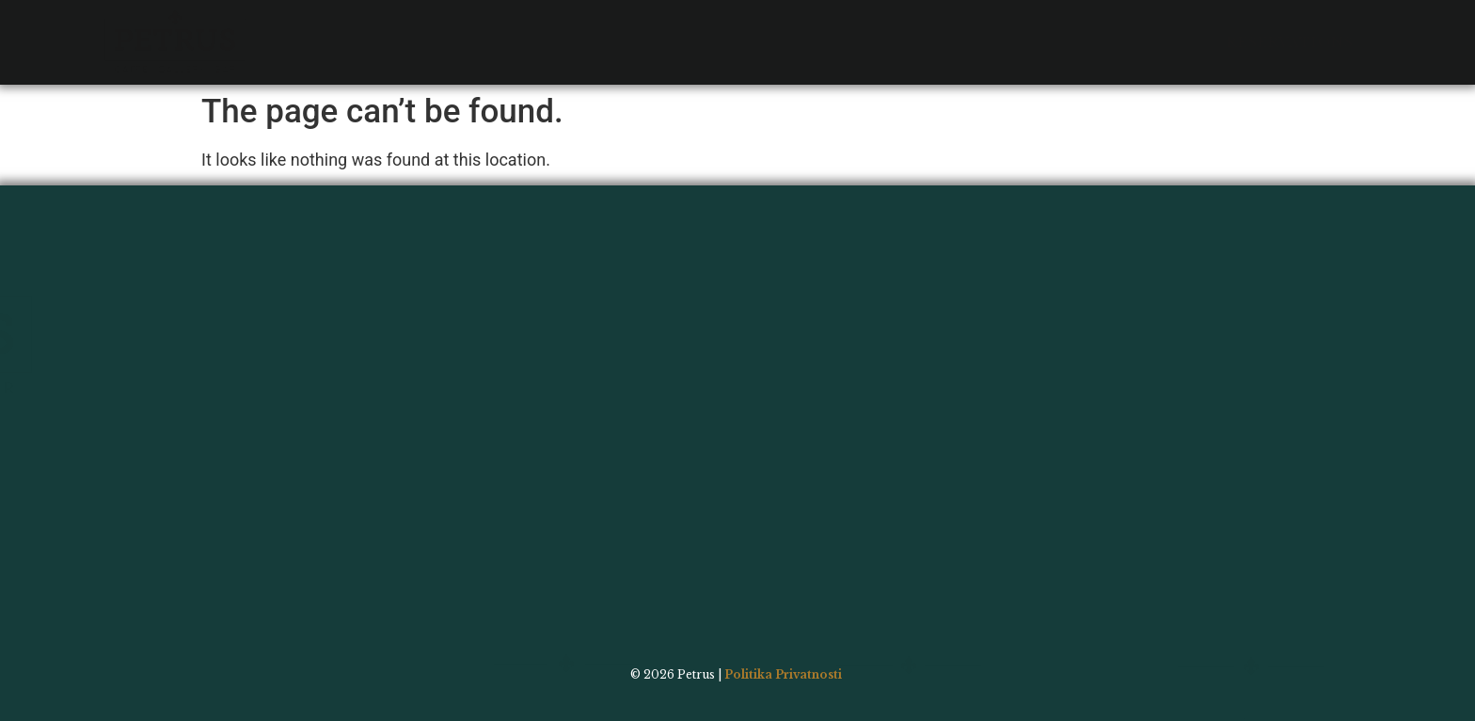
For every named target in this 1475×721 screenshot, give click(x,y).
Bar (488, 29)
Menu (418, 29)
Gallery (571, 29)
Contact (680, 29)
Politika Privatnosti (783, 674)
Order (779, 29)
